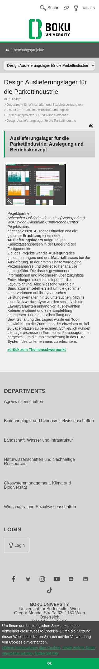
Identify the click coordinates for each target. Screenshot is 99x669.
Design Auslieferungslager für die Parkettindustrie (41, 120)
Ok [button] (49, 663)
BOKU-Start (12, 99)
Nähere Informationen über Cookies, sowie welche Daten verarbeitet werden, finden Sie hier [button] (49, 650)
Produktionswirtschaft (53, 115)
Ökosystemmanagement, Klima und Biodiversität (37, 485)
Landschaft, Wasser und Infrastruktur (38, 440)
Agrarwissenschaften (23, 402)
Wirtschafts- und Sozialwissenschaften (40, 507)
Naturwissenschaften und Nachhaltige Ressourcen (39, 461)
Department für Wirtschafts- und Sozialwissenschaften (45, 104)
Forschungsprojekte (28, 50)
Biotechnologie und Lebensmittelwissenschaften (49, 421)
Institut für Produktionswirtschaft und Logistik (38, 110)
